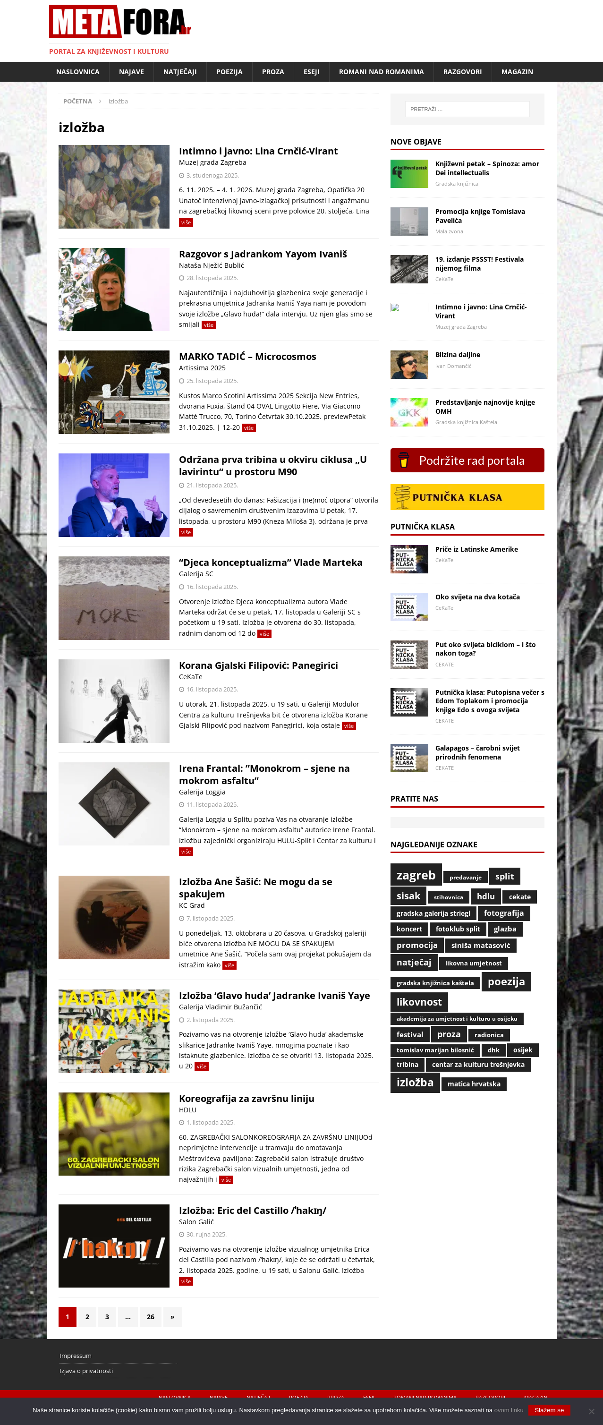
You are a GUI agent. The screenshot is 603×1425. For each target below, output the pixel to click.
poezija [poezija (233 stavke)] (506, 981)
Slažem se (549, 1410)
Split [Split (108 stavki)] (504, 876)
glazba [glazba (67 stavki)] (505, 929)
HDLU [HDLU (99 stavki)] (486, 896)
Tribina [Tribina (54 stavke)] (407, 1064)
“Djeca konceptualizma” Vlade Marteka (272, 562)
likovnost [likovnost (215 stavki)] (419, 1001)
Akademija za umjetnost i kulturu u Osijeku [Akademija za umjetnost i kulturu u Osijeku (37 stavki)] (457, 1019)
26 (150, 1316)
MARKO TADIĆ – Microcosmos (247, 356)
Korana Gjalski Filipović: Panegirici (258, 665)
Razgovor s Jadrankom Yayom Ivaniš (263, 253)
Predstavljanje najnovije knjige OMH (485, 406)
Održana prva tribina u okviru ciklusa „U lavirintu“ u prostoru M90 (273, 465)
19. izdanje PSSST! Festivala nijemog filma (479, 263)
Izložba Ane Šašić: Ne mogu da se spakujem (255, 887)
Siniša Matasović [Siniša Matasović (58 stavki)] (480, 945)
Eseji (312, 71)
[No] (591, 1411)
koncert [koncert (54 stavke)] (409, 928)
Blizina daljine (457, 354)
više (186, 222)
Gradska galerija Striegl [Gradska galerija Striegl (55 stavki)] (433, 913)
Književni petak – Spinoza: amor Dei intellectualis (487, 168)
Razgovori (462, 71)
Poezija (229, 71)
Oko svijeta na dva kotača (477, 596)
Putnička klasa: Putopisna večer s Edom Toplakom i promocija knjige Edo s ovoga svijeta (489, 701)
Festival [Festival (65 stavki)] (410, 1034)
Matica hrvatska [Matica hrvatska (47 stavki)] (474, 1083)
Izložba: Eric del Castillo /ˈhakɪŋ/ (252, 1210)
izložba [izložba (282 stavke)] (415, 1082)
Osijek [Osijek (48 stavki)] (523, 1049)
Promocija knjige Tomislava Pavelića (480, 215)
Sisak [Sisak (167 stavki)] (408, 895)
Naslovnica (78, 71)
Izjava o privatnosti (86, 1370)
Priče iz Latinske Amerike (476, 549)
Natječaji (180, 71)
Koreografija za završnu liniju (246, 1098)
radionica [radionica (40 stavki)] (489, 1035)
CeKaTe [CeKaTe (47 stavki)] (520, 896)
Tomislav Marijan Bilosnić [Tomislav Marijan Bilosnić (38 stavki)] (435, 1050)
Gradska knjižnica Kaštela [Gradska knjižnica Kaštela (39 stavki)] (435, 983)
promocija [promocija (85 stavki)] (417, 944)
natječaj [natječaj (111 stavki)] (414, 962)
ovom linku (509, 1410)
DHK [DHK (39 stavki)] (494, 1050)
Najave (131, 71)
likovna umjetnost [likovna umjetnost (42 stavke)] (473, 963)
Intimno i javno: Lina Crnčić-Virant (258, 151)
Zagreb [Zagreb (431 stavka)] (416, 875)
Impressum (75, 1355)
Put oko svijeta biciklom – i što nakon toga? (485, 648)
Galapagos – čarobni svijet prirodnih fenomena (477, 752)
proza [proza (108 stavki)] (449, 1034)
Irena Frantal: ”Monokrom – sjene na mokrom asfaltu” (264, 774)
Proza (273, 71)
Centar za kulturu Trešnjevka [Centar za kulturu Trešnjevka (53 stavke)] (478, 1064)
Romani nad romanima (381, 71)
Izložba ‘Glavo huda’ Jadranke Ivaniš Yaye (274, 995)
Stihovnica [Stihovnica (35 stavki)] (448, 897)
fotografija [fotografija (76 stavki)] (504, 913)
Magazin (517, 71)
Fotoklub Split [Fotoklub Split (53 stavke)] (458, 928)
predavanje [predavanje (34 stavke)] (466, 877)
